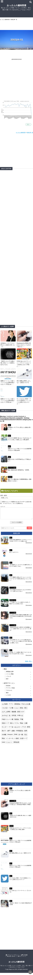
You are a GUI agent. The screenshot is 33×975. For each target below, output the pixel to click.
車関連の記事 (13, 602)
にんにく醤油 (19, 710)
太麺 (25, 725)
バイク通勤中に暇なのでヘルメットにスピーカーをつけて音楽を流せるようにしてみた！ (20, 581)
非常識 (14, 717)
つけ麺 (11, 710)
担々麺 (21, 736)
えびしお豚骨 (6, 714)
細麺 (13, 733)
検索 (29, 530)
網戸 (8, 733)
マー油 (11, 729)
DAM (15, 736)
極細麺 (14, 714)
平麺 (21, 721)
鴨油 (21, 725)
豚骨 (28, 729)
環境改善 (16, 744)
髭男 (25, 733)
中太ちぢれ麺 (26, 706)
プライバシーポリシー (12, 957)
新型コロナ (20, 714)
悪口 (25, 710)
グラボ (24, 729)
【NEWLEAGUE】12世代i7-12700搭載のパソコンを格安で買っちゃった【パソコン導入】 (20, 631)
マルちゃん (9, 692)
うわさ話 (4, 710)
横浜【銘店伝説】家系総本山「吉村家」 (19, 470)
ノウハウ (8, 678)
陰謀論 (17, 721)
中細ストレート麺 (7, 721)
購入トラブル (14, 725)
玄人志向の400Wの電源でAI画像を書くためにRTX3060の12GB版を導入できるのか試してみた (20, 618)
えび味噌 (4, 706)
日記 (25, 736)
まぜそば (4, 717)
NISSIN (10, 477)
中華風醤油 (19, 733)
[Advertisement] (16, 81)
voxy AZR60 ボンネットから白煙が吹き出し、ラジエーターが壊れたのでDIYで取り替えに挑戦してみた (20, 643)
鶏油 (3, 740)
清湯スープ (5, 725)
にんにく (9, 744)
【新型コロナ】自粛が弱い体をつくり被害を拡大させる (8, 362)
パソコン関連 (13, 589)
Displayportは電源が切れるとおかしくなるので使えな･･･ (24, 344)
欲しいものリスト (14, 554)
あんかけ (17, 729)
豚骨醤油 (17, 706)
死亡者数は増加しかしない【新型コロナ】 (20, 855)
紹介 (9, 446)
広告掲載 (24, 957)
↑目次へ (28, 124)
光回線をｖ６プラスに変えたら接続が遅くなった (8, 344)
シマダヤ (8, 697)
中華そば (20, 717)
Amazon (10, 736)
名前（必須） (4, 495)
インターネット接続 (12, 740)
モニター (4, 729)
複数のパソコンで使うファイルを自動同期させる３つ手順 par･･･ (8, 382)
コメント (2, 506)
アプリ (11, 706)
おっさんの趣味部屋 (16, 5)
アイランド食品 (12, 467)
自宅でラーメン (9, 685)
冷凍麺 (4, 736)
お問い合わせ (11, 958)
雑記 (9, 425)
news (3, 744)
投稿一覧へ (28, 663)
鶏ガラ (4, 733)
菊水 (7, 695)
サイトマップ (22, 958)
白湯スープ (23, 740)
